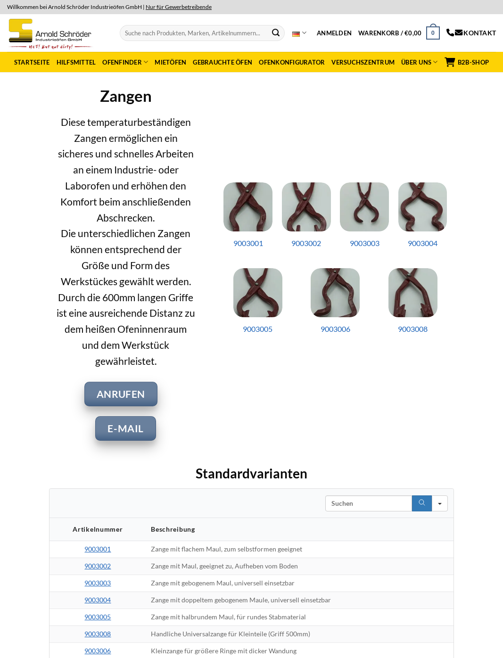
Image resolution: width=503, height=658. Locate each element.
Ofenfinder (125, 62)
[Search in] (440, 503)
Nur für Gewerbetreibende (179, 6)
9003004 (97, 600)
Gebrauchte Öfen (222, 62)
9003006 (97, 651)
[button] (334, 33)
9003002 (97, 566)
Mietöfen (170, 62)
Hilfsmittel (76, 62)
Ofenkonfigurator (292, 62)
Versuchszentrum (363, 62)
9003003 (97, 583)
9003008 (97, 634)
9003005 (97, 617)
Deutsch (299, 33)
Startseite (32, 62)
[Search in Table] (368, 503)
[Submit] (276, 33)
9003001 (97, 549)
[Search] (422, 503)
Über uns (419, 62)
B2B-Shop (467, 62)
